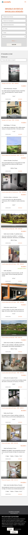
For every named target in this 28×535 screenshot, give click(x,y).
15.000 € (23, 86)
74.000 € (23, 340)
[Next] (17, 501)
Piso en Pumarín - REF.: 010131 (10, 480)
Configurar (14, 532)
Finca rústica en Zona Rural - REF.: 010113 (13, 155)
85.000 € (23, 410)
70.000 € (23, 305)
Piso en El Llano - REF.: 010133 (10, 443)
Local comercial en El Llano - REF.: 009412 (13, 372)
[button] (3, 73)
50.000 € (23, 194)
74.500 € (23, 375)
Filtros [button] (14, 41)
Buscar (14, 44)
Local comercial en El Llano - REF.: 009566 (13, 302)
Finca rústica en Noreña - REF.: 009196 (12, 228)
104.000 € (23, 482)
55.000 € (23, 231)
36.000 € (23, 158)
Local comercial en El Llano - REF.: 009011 (13, 408)
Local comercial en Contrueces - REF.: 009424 (14, 192)
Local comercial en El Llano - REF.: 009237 (13, 264)
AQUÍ (3, 523)
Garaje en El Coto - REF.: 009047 (10, 83)
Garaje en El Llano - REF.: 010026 (10, 120)
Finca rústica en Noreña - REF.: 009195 (12, 337)
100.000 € (23, 446)
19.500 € (23, 122)
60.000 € (23, 266)
